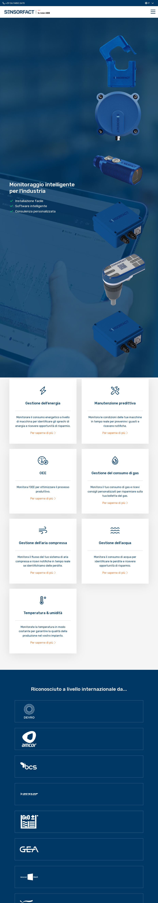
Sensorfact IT (27, 12)
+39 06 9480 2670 (14, 3)
